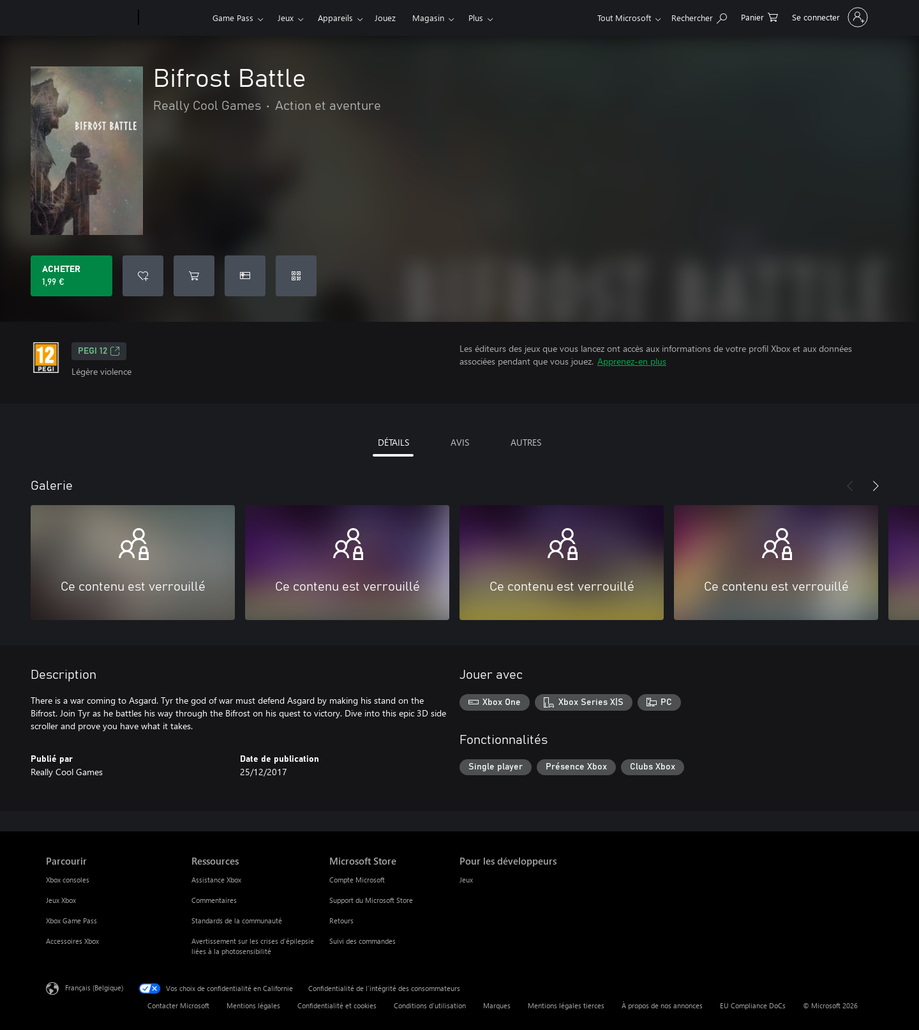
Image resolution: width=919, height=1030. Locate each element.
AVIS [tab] (460, 442)
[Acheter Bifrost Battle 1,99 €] (71, 275)
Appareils (335, 17)
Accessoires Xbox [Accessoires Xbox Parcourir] (72, 941)
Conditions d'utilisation (430, 1005)
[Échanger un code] (296, 275)
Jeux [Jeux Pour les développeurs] (466, 879)
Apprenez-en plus (631, 361)
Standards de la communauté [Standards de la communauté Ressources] (236, 920)
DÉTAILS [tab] (393, 442)
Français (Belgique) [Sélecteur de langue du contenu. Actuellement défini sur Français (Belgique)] (94, 987)
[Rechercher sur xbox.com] (699, 16)
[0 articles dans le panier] (759, 16)
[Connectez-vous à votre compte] (828, 17)
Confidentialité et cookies (337, 1005)
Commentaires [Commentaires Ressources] (214, 900)
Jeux (286, 17)
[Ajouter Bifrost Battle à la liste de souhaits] (143, 275)
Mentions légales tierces (566, 1005)
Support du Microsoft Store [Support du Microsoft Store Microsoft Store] (371, 900)
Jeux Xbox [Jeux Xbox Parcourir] (61, 900)
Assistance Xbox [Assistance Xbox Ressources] (216, 879)
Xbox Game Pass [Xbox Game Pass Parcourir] (71, 920)
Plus (475, 17)
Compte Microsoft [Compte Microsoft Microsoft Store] (357, 879)
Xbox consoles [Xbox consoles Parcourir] (67, 879)
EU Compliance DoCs (753, 1005)
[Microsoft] (89, 18)
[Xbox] (174, 18)
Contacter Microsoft (178, 1005)
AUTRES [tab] (526, 442)
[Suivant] (875, 486)
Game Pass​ (233, 17)
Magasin (428, 17)
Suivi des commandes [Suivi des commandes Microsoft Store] (362, 941)
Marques (497, 1005)
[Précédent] (850, 486)
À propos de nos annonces (662, 1005)
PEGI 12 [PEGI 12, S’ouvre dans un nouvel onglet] (99, 351)
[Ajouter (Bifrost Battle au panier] (194, 275)
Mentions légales (253, 1005)
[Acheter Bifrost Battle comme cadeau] (245, 275)
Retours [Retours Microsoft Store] (341, 920)
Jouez (385, 17)
